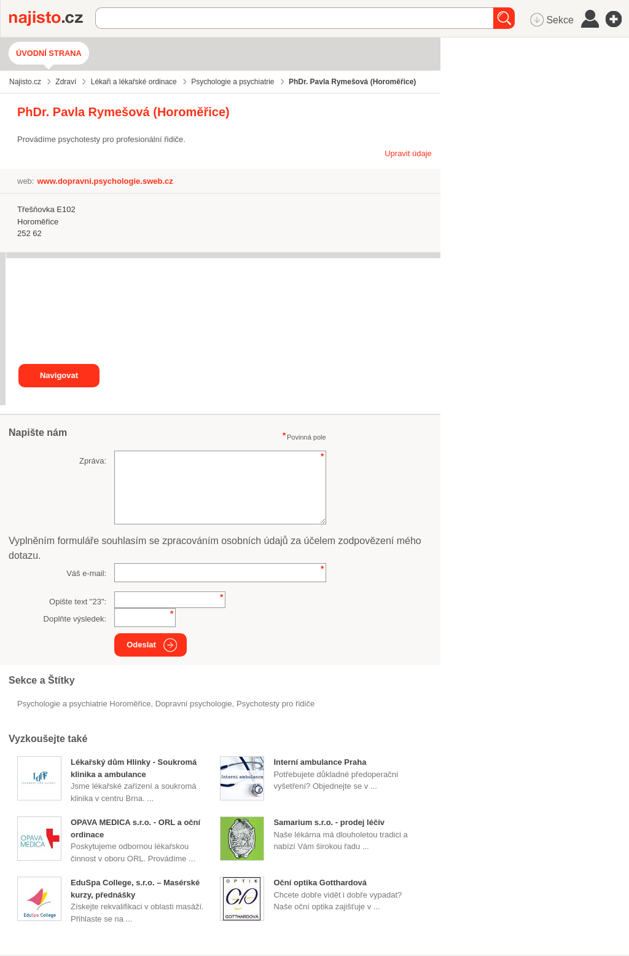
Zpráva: (92, 460)
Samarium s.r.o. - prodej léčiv (329, 822)
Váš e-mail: (86, 573)
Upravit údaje (408, 153)
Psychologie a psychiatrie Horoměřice (83, 703)
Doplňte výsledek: (75, 618)
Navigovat (59, 375)
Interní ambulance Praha (319, 762)
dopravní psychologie (193, 703)
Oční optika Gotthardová (320, 882)
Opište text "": (77, 601)
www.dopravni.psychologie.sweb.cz (105, 181)
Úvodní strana (49, 53)
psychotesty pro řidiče (275, 703)
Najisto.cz (52, 18)
